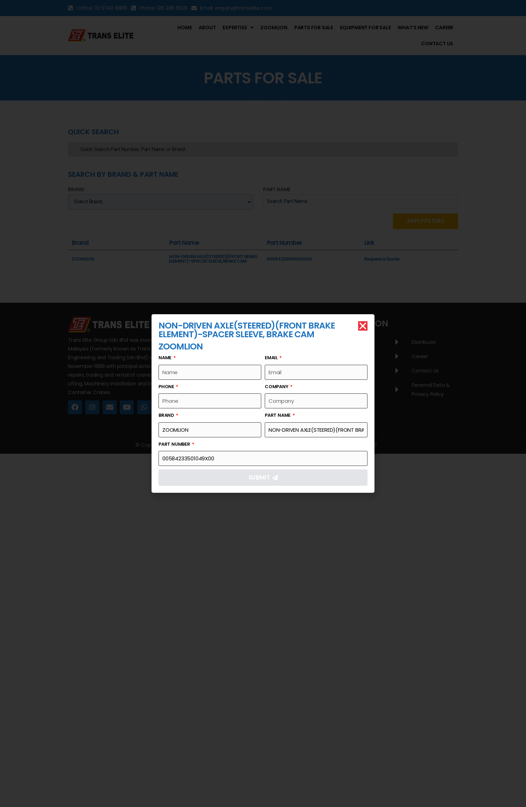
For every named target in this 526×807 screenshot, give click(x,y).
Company (277, 386)
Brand (166, 415)
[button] (363, 326)
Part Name (278, 415)
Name (165, 357)
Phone (166, 386)
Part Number (174, 444)
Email (272, 357)
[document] (263, 403)
